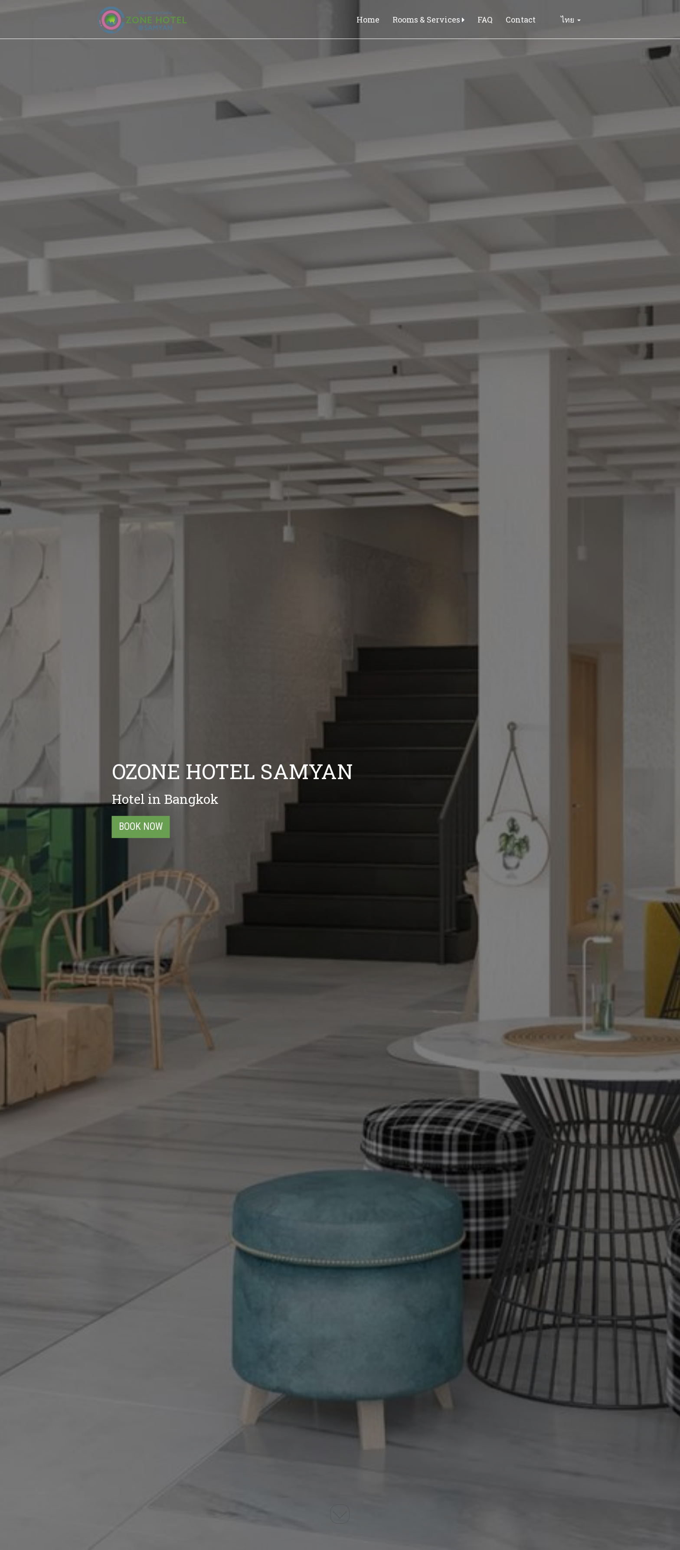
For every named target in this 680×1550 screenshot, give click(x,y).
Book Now (141, 826)
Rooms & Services (428, 19)
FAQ (485, 19)
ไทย (565, 19)
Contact (521, 19)
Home (367, 19)
